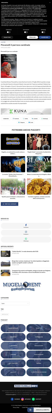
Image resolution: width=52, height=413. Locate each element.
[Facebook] (15, 399)
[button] (50, 2)
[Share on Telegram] (21, 122)
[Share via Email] (31, 122)
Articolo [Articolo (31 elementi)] (5, 314)
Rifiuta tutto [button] (32, 37)
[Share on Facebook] (15, 118)
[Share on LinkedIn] (34, 118)
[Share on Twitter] (25, 118)
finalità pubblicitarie (21, 14)
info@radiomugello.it (11, 394)
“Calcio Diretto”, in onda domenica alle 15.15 (25, 251)
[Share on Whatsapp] (45, 118)
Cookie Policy (25, 407)
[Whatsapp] (36, 399)
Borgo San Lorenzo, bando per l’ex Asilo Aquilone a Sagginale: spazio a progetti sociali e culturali (30, 262)
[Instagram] (26, 399)
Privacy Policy (16, 407)
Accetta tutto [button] (44, 37)
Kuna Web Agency (36, 405)
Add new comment (9, 204)
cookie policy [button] (38, 8)
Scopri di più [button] (7, 37)
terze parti (24, 10)
